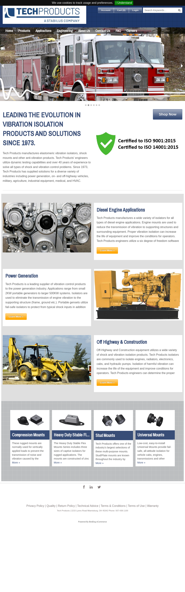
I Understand (124, 2)
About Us (84, 30)
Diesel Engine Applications (121, 210)
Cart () (121, 10)
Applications (43, 30)
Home (9, 30)
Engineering (65, 30)
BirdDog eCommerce (98, 522)
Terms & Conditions (113, 505)
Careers (131, 30)
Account (105, 10)
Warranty (152, 505)
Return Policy (66, 505)
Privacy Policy (35, 505)
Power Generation (21, 276)
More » (16, 462)
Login (135, 10)
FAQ (118, 30)
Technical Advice (87, 505)
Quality (51, 505)
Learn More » (107, 250)
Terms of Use (136, 505)
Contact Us (102, 30)
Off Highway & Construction (122, 342)
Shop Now (167, 114)
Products (24, 30)
